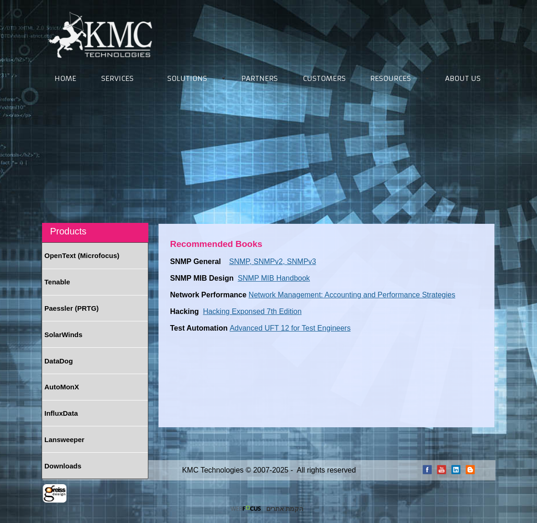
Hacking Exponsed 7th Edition (252, 311)
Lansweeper (64, 439)
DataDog (58, 361)
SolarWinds (63, 334)
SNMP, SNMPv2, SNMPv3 (272, 261)
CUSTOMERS (324, 78)
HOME (65, 78)
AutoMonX (61, 387)
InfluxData (61, 413)
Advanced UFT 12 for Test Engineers (290, 328)
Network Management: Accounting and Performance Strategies (352, 295)
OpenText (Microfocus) (81, 255)
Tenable (57, 282)
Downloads (62, 466)
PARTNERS (259, 78)
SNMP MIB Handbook (274, 278)
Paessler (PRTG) (71, 308)
